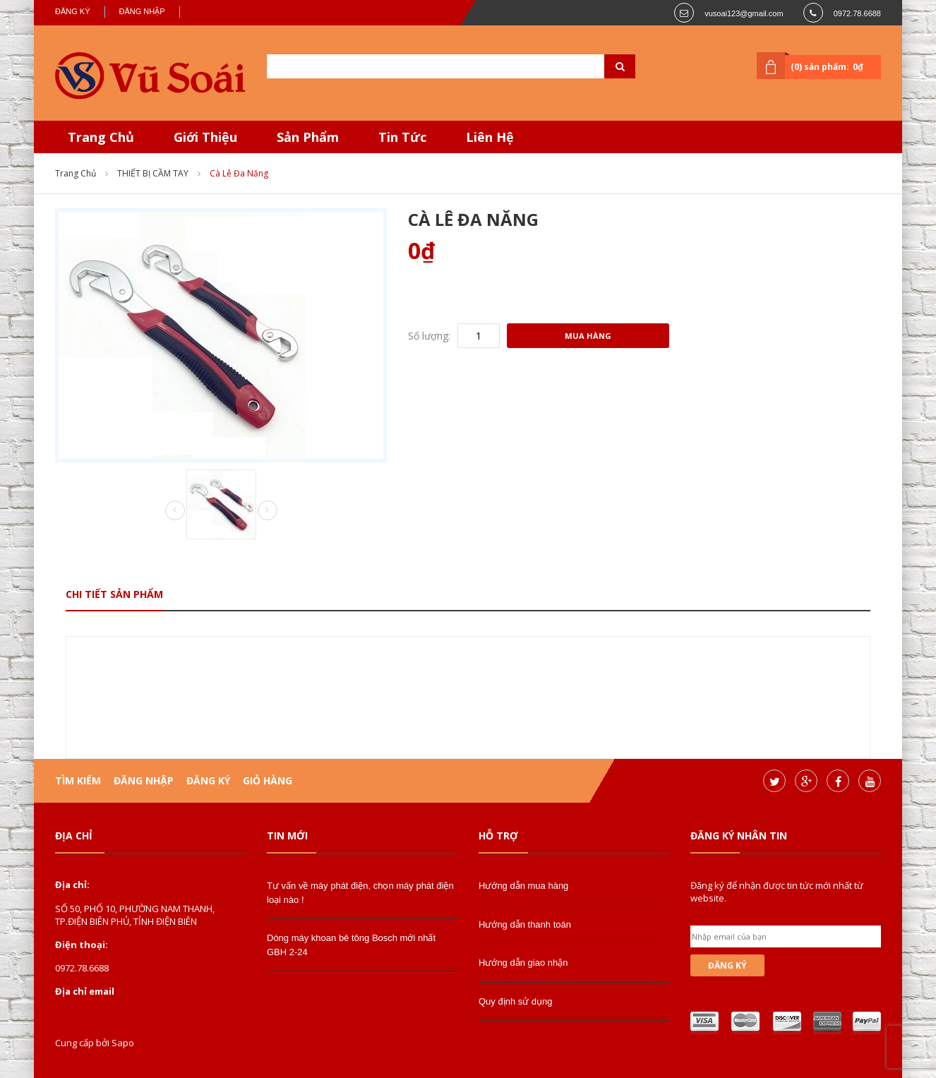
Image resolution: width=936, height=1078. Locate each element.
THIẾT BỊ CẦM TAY (152, 173)
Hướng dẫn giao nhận (523, 962)
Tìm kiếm (78, 780)
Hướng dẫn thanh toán (525, 924)
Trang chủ (75, 173)
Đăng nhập (142, 11)
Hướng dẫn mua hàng (523, 885)
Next (267, 510)
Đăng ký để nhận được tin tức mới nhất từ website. (776, 891)
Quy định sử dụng (516, 1001)
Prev (175, 511)
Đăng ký (72, 11)
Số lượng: (429, 335)
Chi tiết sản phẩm (114, 594)
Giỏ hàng (267, 780)
